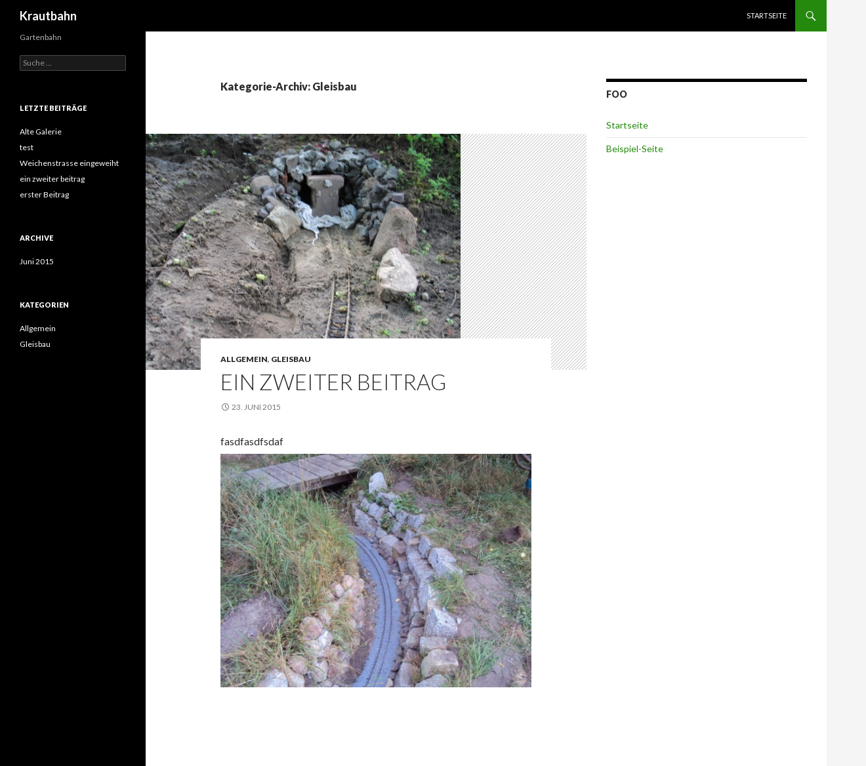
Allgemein (244, 359)
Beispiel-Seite (634, 148)
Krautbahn (48, 16)
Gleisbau (291, 359)
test (26, 147)
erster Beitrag (44, 194)
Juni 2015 (37, 261)
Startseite (767, 15)
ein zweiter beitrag (333, 382)
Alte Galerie (41, 131)
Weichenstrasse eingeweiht (69, 163)
